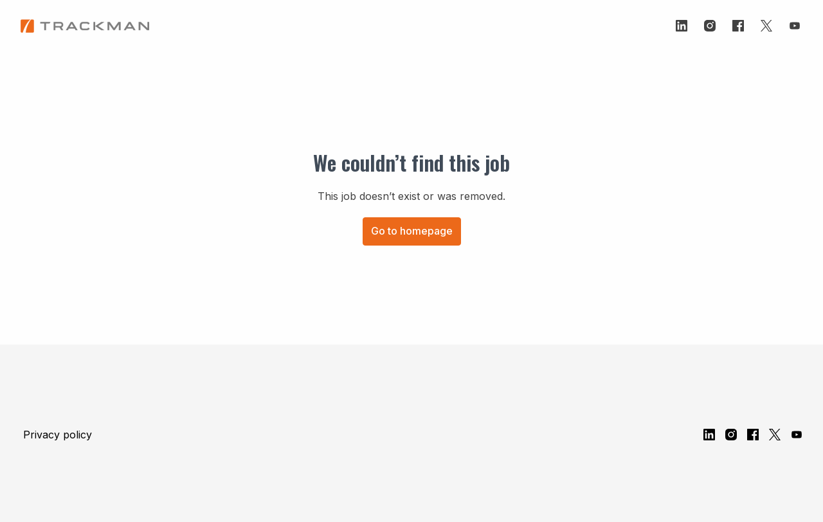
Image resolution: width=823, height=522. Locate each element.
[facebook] (738, 26)
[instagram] (710, 26)
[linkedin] (681, 26)
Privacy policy (57, 434)
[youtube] (795, 26)
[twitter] (766, 26)
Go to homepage (412, 230)
